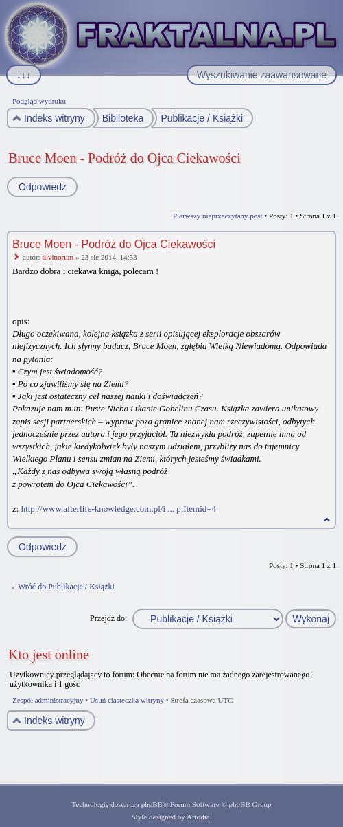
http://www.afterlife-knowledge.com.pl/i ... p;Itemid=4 (118, 508)
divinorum (57, 257)
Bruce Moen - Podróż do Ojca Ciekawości (124, 158)
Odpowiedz (42, 187)
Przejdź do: (108, 618)
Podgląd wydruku (39, 101)
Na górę (327, 519)
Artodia (198, 817)
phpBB (152, 804)
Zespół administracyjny (48, 700)
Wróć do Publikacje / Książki (66, 586)
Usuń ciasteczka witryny (127, 700)
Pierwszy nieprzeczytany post (218, 216)
